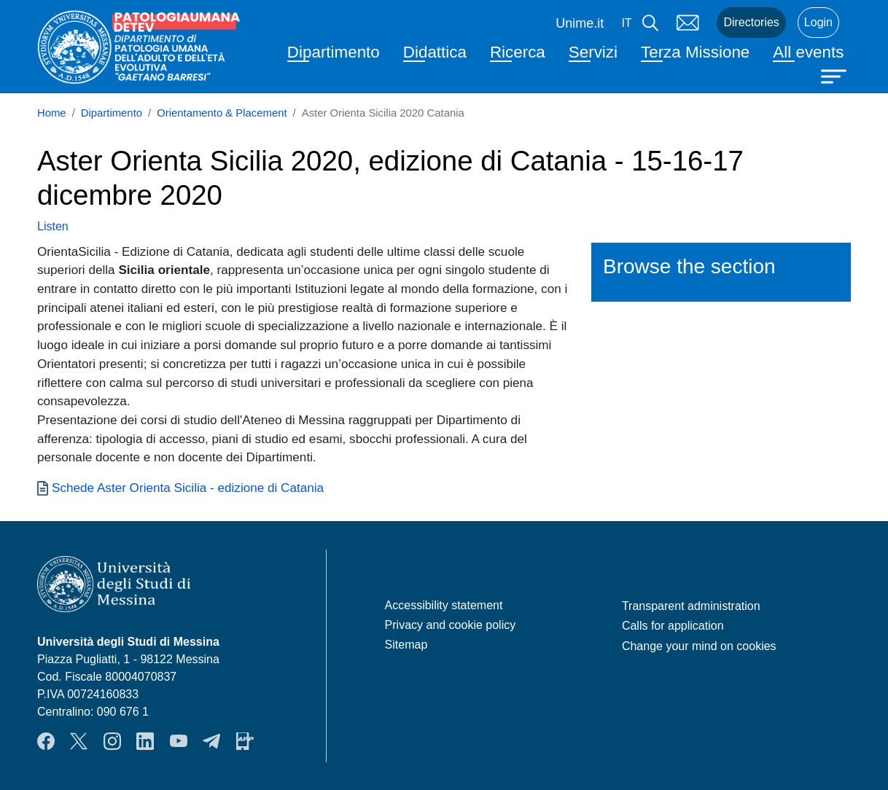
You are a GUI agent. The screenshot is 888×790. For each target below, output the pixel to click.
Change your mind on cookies (699, 646)
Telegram (211, 741)
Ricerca (517, 52)
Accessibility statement (444, 605)
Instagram (112, 741)
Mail (687, 22)
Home (51, 113)
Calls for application (673, 625)
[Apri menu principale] (835, 75)
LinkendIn (145, 741)
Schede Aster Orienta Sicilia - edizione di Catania (188, 487)
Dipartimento (333, 52)
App (245, 741)
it (626, 23)
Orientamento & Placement (222, 113)
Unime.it (580, 23)
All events (808, 52)
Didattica (435, 52)
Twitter (78, 741)
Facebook (46, 741)
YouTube (178, 741)
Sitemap (406, 644)
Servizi (593, 52)
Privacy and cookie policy (450, 625)
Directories (751, 22)
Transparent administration (691, 606)
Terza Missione (695, 52)
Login (818, 22)
